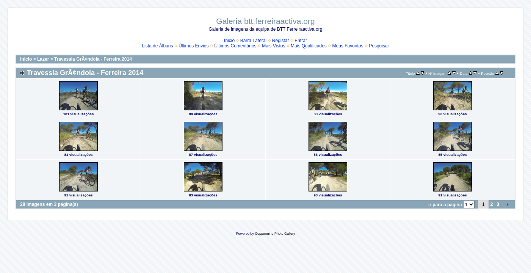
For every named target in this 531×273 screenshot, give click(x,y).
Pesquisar (379, 46)
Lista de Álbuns (157, 46)
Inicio (229, 40)
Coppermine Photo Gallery (275, 233)
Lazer (43, 59)
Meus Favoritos (347, 46)
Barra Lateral (253, 40)
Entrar (300, 40)
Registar (280, 40)
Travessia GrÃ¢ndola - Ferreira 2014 (93, 59)
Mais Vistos (273, 46)
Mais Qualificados (309, 46)
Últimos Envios (193, 46)
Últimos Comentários (235, 46)
